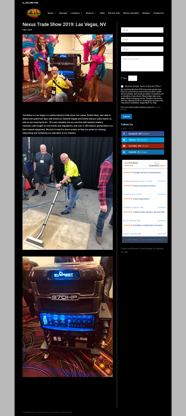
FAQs (102, 13)
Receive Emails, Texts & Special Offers (143, 86)
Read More (162, 181)
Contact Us (158, 13)
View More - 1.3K (145, 239)
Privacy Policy (66, 412)
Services (90, 13)
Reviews (146, 13)
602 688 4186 (31, 3)
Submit (126, 116)
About (50, 13)
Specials (63, 13)
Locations (75, 13)
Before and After (131, 13)
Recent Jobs (114, 13)
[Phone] (142, 49)
